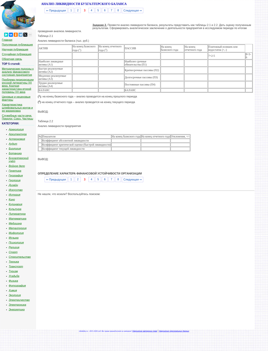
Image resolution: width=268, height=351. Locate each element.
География (16, 175)
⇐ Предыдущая (56, 10)
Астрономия (17, 139)
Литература (17, 213)
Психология (16, 242)
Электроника (17, 304)
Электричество (19, 300)
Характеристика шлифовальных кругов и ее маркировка (17, 107)
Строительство (20, 256)
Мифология (16, 233)
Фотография (17, 285)
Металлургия (17, 228)
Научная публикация (15, 49)
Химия (13, 290)
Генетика (15, 170)
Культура (15, 209)
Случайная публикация (16, 54)
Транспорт (16, 266)
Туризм (13, 271)
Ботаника (15, 153)
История (14, 194)
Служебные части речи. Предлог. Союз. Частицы (17, 117)
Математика (17, 218)
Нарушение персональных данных (174, 331)
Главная (7, 39)
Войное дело (17, 166)
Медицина (15, 223)
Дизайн (13, 185)
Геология (15, 180)
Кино (12, 199)
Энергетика (17, 309)
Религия (14, 247)
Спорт (13, 252)
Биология (15, 148)
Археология (16, 129)
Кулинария (15, 204)
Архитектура (18, 134)
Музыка (13, 237)
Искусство (16, 189)
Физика (13, 280)
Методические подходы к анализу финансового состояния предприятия (18, 71)
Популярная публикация (17, 44)
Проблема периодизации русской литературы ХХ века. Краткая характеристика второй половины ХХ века (18, 85)
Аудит (13, 143)
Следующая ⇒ (132, 10)
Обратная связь (12, 59)
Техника (14, 261)
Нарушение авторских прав (144, 331)
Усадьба (14, 276)
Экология (15, 295)
